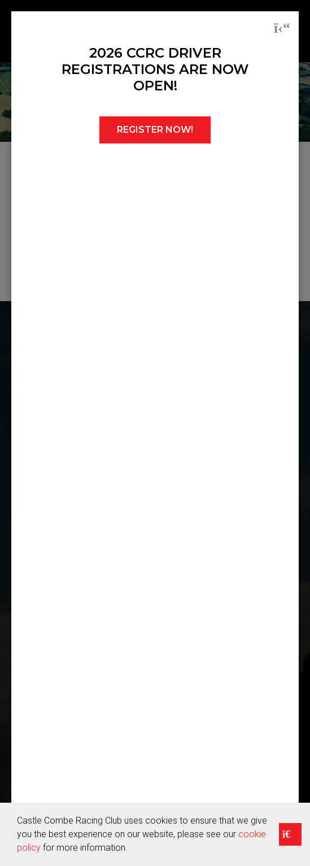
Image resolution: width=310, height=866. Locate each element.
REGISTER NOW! (155, 129)
